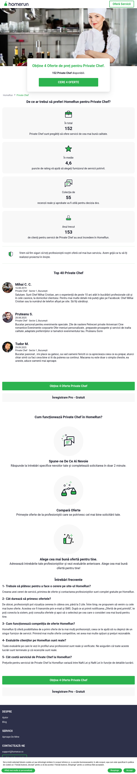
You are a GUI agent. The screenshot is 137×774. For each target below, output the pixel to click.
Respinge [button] (115, 770)
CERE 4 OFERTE (68, 82)
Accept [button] (129, 770)
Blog (4, 722)
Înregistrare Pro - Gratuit (68, 397)
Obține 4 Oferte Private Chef (68, 386)
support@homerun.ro (12, 751)
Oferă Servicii (122, 4)
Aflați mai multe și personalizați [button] (18, 770)
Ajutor (5, 717)
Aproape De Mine (10, 737)
